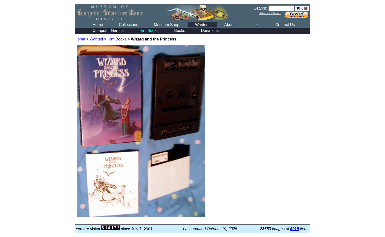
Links (255, 25)
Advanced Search (270, 13)
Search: (260, 8)
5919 (294, 229)
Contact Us (285, 25)
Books (179, 30)
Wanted (201, 25)
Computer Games (108, 30)
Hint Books (148, 30)
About (229, 25)
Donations (210, 30)
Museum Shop (166, 25)
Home (98, 25)
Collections (128, 25)
